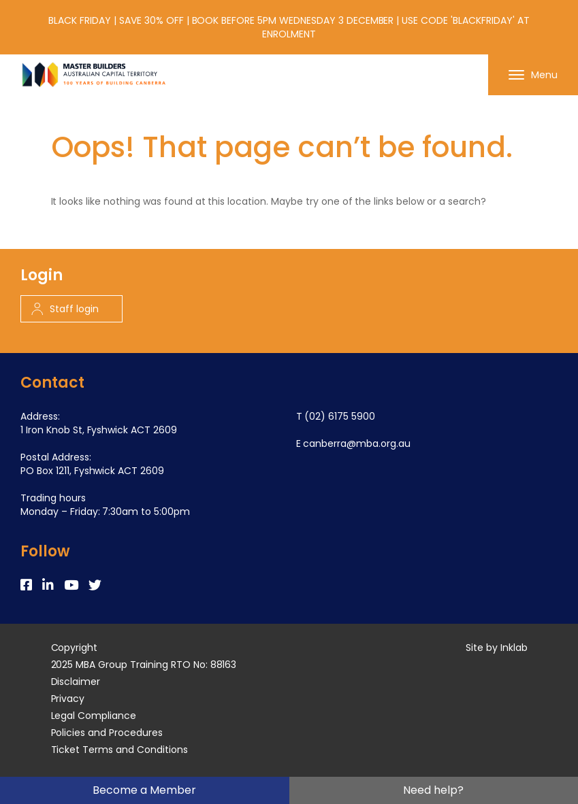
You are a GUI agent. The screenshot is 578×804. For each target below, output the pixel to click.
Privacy (68, 698)
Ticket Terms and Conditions (119, 749)
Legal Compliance (94, 715)
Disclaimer (76, 681)
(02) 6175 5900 (339, 416)
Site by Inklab (497, 647)
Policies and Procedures (107, 732)
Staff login (65, 309)
